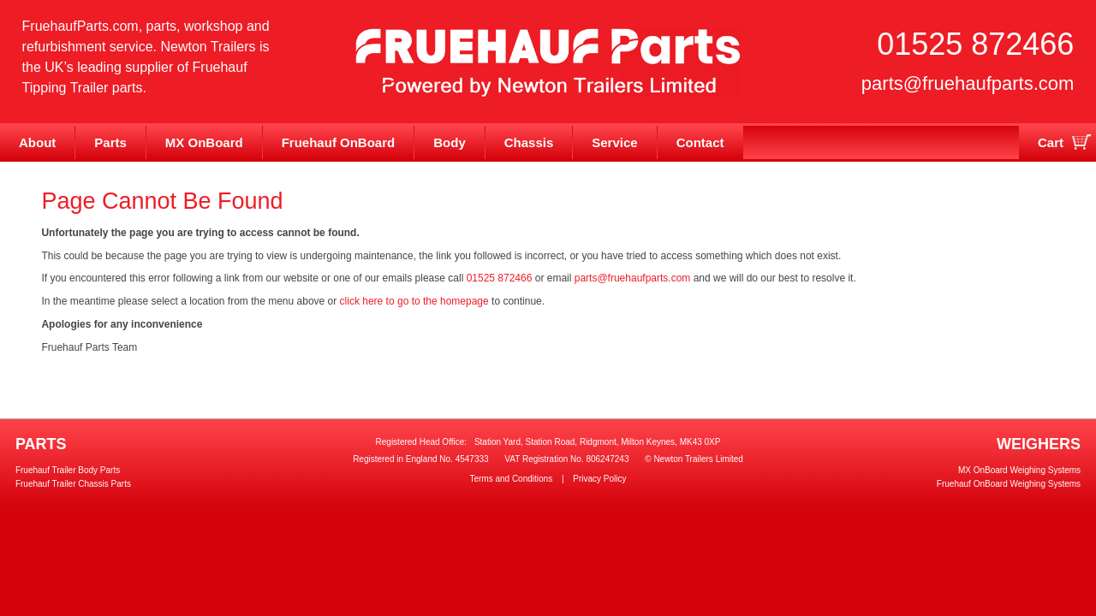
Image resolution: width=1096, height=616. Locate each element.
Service (614, 142)
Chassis (529, 142)
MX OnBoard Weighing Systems (1019, 470)
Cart (1050, 142)
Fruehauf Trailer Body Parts (67, 470)
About (37, 142)
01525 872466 (975, 44)
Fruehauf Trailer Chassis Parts (73, 484)
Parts (110, 142)
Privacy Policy (599, 478)
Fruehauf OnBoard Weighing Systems (1009, 484)
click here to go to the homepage (414, 301)
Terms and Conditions (510, 478)
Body (449, 142)
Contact (700, 142)
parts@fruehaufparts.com (968, 83)
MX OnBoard (204, 142)
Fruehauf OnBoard (339, 142)
